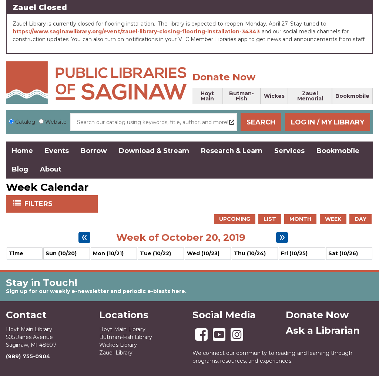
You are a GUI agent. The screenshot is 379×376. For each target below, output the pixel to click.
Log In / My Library (327, 122)
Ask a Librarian (323, 330)
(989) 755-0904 (28, 356)
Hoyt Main (207, 96)
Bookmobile (352, 96)
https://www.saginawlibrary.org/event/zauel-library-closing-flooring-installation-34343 (136, 31)
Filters (39, 203)
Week (333, 219)
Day (360, 219)
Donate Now (223, 77)
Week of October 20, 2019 (180, 237)
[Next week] (282, 237)
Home (22, 151)
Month (300, 219)
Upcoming (234, 219)
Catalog (25, 122)
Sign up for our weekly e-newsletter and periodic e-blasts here (95, 291)
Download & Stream (154, 151)
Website (56, 122)
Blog (20, 169)
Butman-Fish (241, 96)
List (270, 219)
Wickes (274, 96)
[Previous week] (84, 237)
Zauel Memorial (310, 96)
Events (57, 151)
